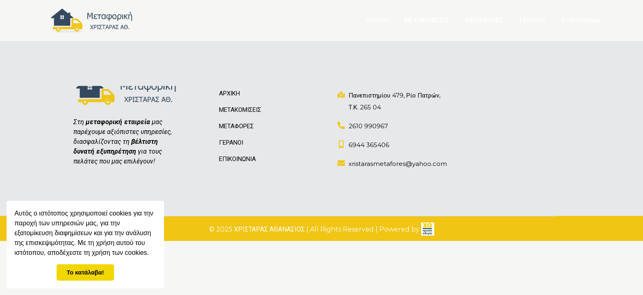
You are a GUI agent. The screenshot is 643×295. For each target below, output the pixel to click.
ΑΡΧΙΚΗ (377, 20)
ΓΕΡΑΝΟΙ (532, 20)
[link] (427, 229)
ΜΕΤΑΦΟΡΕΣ (484, 20)
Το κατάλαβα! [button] (85, 272)
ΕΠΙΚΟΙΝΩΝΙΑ (581, 20)
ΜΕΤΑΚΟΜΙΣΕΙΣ (426, 20)
